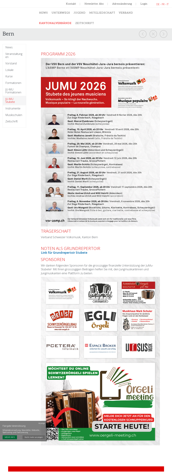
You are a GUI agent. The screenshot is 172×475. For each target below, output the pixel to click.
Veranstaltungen (13, 58)
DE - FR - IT (162, 4)
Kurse (9, 78)
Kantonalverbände (55, 24)
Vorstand (11, 65)
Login (143, 3)
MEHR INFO (10, 424)
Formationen (13, 85)
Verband (125, 13)
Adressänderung (122, 3)
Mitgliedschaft (101, 13)
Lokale (9, 72)
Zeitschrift (84, 24)
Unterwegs (60, 13)
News (43, 13)
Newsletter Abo (94, 3)
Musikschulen (13, 117)
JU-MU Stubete (10, 103)
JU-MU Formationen (13, 93)
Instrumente (12, 110)
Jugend (79, 13)
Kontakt (71, 3)
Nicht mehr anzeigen (34, 424)
